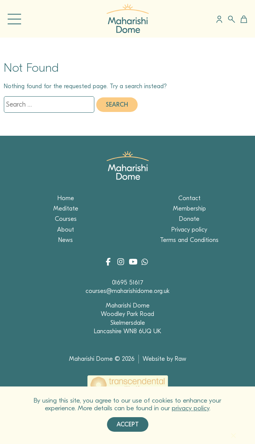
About (65, 229)
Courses (66, 218)
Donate (189, 218)
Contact (189, 198)
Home (66, 198)
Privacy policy (189, 229)
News (65, 240)
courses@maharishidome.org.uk (127, 291)
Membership (189, 208)
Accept (128, 424)
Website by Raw (164, 358)
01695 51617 (127, 282)
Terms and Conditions (189, 240)
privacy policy (190, 408)
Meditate (65, 208)
